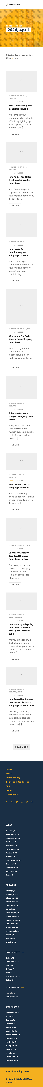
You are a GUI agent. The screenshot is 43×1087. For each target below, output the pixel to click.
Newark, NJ (10, 993)
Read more (16, 135)
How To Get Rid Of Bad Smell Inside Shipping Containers (20, 180)
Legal (9, 790)
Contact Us (12, 794)
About (9, 773)
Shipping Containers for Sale (19, 55)
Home (9, 769)
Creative (12, 98)
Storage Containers (17, 96)
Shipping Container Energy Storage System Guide (21, 416)
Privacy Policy (13, 777)
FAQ (8, 786)
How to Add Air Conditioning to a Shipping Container (19, 252)
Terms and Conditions (17, 782)
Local (29, 329)
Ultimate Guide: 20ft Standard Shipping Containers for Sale (19, 556)
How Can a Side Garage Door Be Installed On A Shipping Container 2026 (21, 702)
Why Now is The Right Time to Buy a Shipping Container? (20, 339)
